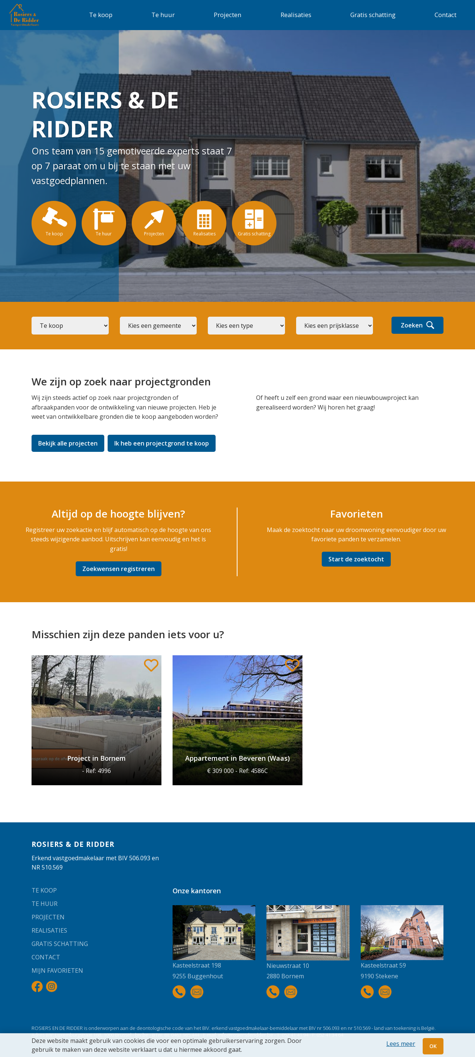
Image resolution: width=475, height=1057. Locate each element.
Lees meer (400, 1044)
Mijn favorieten (57, 970)
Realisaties (296, 14)
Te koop (100, 14)
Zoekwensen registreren (118, 569)
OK (433, 1046)
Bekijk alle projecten (68, 443)
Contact (445, 14)
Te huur (163, 14)
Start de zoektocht (356, 559)
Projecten (227, 14)
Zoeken (417, 325)
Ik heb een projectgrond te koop (161, 443)
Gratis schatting (373, 14)
